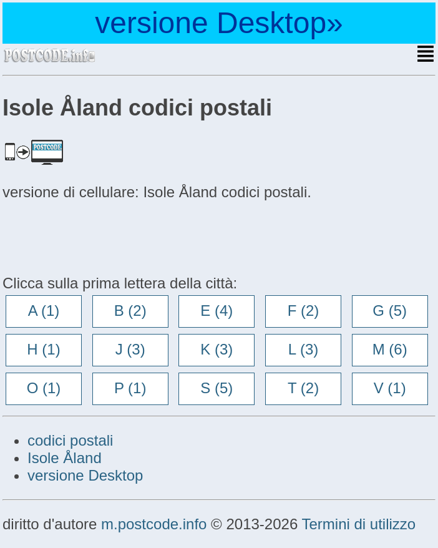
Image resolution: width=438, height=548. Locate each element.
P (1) (130, 387)
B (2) (130, 310)
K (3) (216, 349)
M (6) (389, 349)
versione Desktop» (219, 22)
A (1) (44, 310)
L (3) (303, 349)
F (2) (303, 310)
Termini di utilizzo (358, 524)
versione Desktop (85, 475)
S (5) (216, 387)
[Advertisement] (102, 236)
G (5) (389, 310)
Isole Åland (64, 457)
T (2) (303, 387)
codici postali (70, 440)
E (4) (216, 310)
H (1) (43, 349)
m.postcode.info (154, 524)
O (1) (44, 387)
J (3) (130, 349)
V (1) (390, 387)
